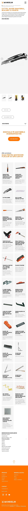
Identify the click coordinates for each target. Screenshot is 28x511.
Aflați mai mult (5, 18)
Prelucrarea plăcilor (5, 439)
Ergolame (3, 445)
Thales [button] (3, 479)
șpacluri (3, 443)
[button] (26, 58)
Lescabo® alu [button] (4, 476)
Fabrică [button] (15, 478)
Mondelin (7, 2)
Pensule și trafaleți (5, 449)
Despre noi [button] (16, 474)
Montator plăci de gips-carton (9, 433)
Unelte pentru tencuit (6, 448)
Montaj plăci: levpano (6, 434)
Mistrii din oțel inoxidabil (6, 446)
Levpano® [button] (3, 474)
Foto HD (6, 110)
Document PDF (8, 117)
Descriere (5, 123)
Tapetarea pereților (5, 451)
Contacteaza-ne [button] (5, 488)
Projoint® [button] (3, 478)
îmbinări (3, 440)
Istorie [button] (15, 476)
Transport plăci (4, 436)
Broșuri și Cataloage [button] (18, 479)
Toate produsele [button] (5, 481)
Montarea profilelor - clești (7, 437)
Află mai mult (14, 139)
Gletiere (3, 442)
